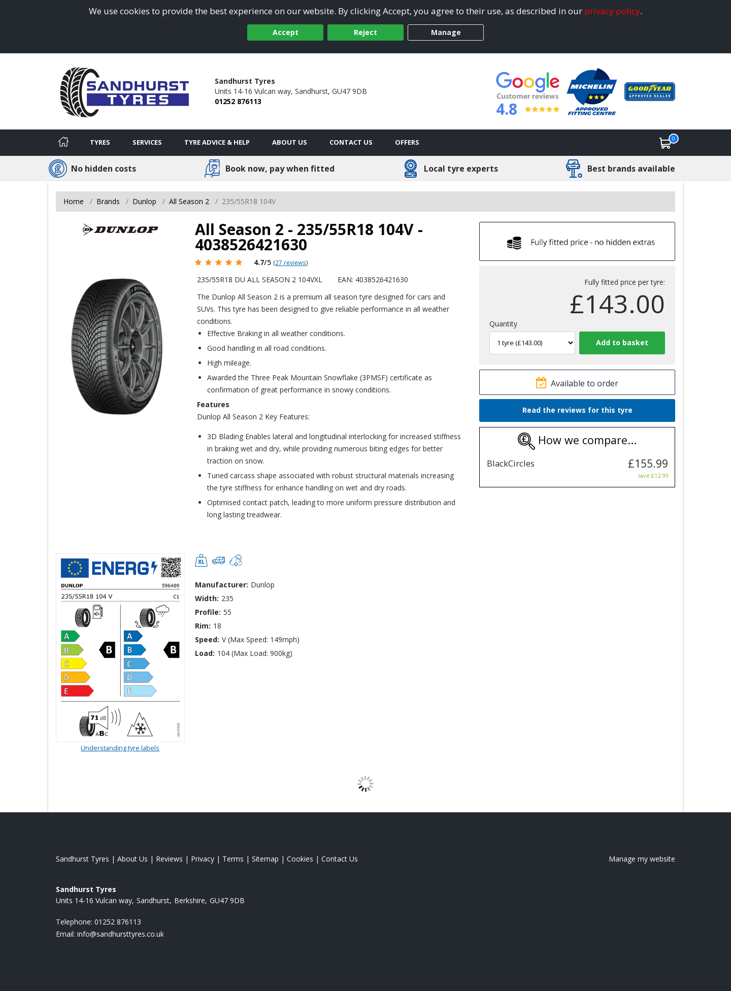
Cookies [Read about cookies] (300, 859)
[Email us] (120, 934)
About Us (289, 142)
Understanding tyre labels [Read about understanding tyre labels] (120, 747)
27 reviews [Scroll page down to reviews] (290, 262)
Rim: (203, 626)
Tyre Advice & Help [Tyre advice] (217, 142)
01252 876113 (238, 101)
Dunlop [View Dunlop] (144, 201)
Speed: (207, 639)
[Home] (63, 142)
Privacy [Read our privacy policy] (202, 859)
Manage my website (642, 859)
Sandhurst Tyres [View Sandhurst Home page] (82, 859)
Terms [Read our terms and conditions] (233, 859)
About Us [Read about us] (132, 859)
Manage (446, 32)
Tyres (100, 142)
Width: (207, 598)
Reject (365, 32)
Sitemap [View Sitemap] (265, 859)
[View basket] (665, 142)
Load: (205, 653)
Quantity (503, 323)
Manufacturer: (221, 584)
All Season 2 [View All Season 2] (189, 201)
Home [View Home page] (73, 201)
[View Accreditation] (592, 90)
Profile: (208, 612)
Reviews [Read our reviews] (169, 859)
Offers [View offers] (407, 142)
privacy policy (612, 11)
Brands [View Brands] (108, 201)
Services (147, 142)
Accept (285, 32)
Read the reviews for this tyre (577, 410)
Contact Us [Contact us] (351, 142)
